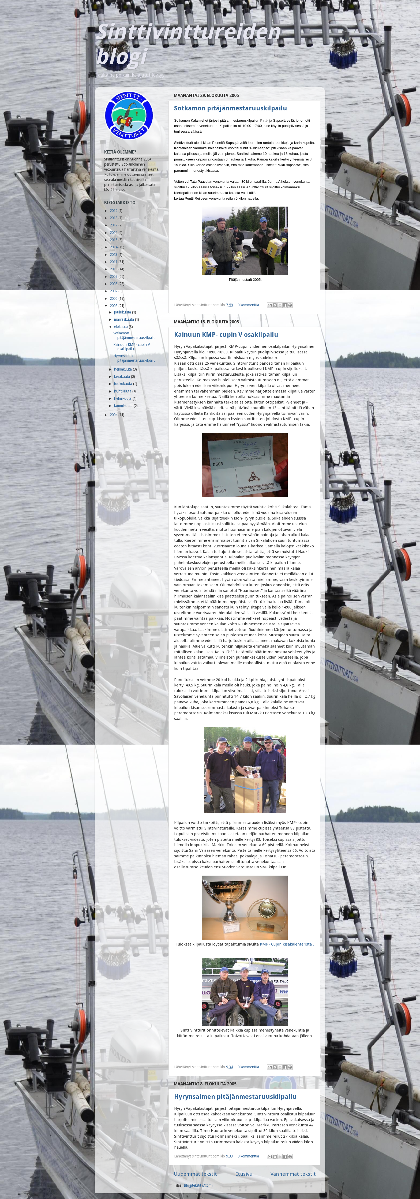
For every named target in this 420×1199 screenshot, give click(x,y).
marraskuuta (124, 319)
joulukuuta (123, 312)
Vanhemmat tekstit (293, 1174)
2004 (114, 415)
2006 (114, 298)
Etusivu (244, 1174)
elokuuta (121, 326)
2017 (114, 225)
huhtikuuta (123, 391)
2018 (114, 218)
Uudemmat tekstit (195, 1174)
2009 (114, 276)
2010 (114, 269)
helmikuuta (123, 398)
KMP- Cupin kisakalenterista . (287, 944)
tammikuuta (124, 406)
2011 (114, 262)
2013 (114, 254)
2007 (114, 291)
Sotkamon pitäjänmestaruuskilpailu (230, 108)
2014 (114, 247)
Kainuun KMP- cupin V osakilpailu (226, 334)
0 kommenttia (248, 305)
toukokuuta (123, 384)
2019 (114, 210)
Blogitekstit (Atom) (198, 1185)
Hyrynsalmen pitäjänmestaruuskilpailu (235, 1096)
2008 (114, 284)
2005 (114, 306)
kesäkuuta (122, 376)
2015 (114, 240)
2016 (114, 232)
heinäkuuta (123, 369)
